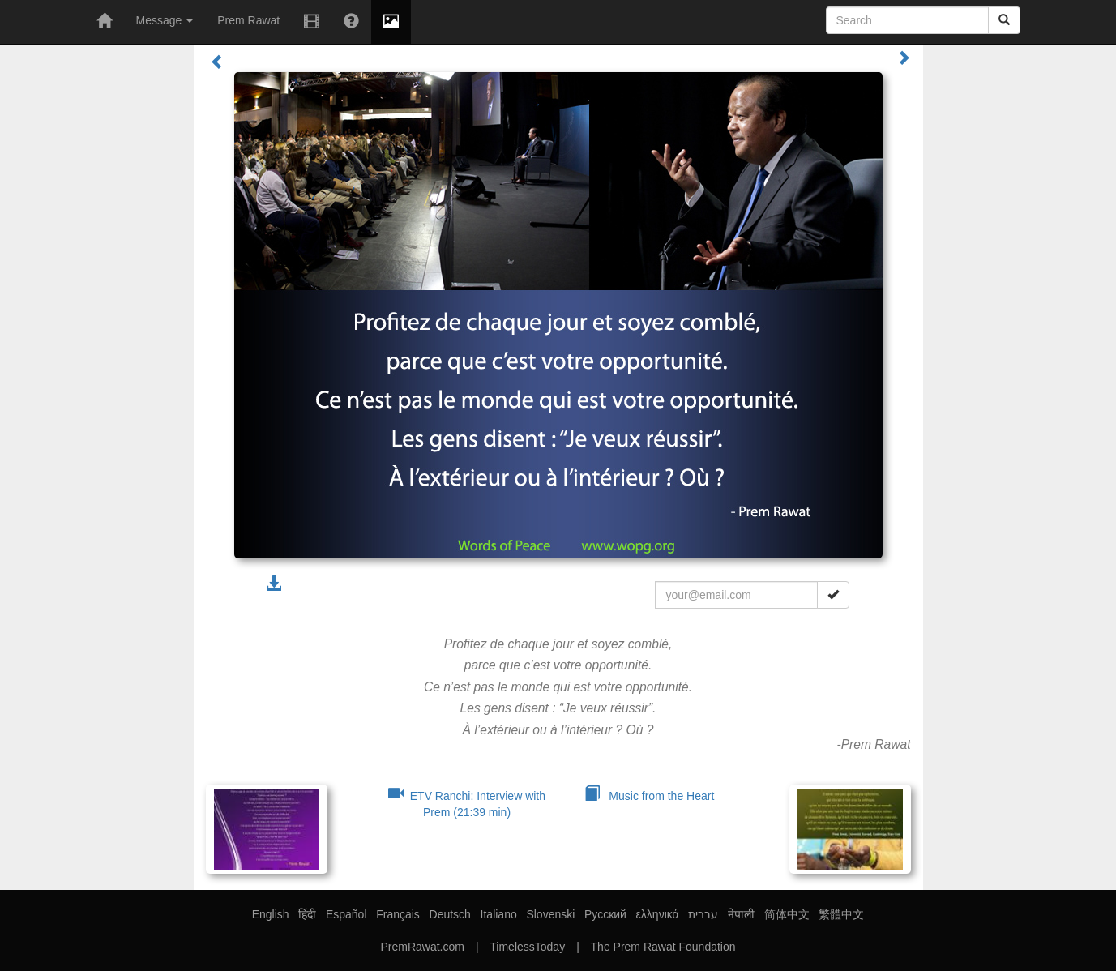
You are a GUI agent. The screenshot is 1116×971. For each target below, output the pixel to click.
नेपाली (741, 914)
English (270, 914)
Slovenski (550, 914)
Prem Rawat (248, 20)
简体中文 (787, 914)
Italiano (499, 914)
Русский (605, 914)
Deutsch (450, 914)
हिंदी (307, 914)
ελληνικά (657, 914)
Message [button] (165, 20)
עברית (703, 914)
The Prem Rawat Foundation (663, 946)
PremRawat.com (422, 946)
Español (346, 914)
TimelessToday (527, 946)
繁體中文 (841, 914)
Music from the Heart (649, 795)
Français (398, 914)
